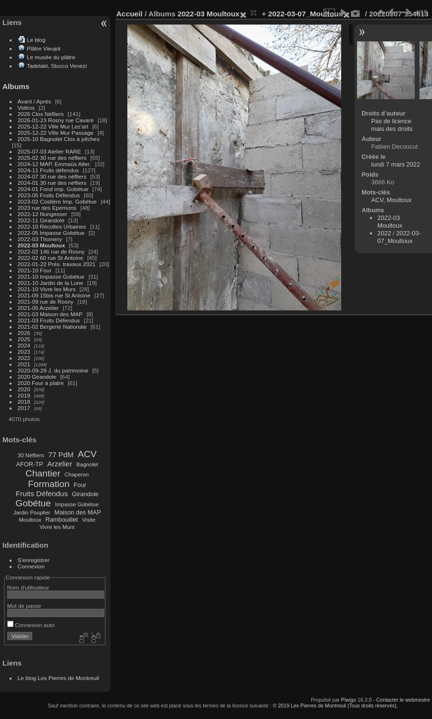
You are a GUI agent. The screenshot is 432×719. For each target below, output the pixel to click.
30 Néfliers (31, 455)
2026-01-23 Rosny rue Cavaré (56, 120)
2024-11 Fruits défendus (48, 170)
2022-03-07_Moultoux (305, 14)
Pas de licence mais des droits (392, 124)
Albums (15, 86)
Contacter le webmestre (403, 700)
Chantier (43, 473)
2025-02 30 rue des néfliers (52, 157)
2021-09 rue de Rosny (46, 301)
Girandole (85, 494)
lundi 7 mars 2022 (395, 164)
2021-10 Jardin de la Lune (51, 283)
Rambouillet (62, 519)
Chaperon (76, 474)
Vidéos (26, 107)
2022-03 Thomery (40, 239)
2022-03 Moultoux (41, 245)
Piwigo (348, 700)
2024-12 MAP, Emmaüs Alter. (54, 164)
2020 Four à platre (41, 383)
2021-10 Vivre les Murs (47, 289)
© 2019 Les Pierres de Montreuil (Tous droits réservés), (335, 705)
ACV (87, 454)
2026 (24, 333)
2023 (24, 351)
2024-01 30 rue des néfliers (53, 183)
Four (80, 484)
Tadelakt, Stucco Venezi (57, 66)
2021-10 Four (35, 270)
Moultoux (30, 520)
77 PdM (61, 454)
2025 (24, 339)
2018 (24, 401)
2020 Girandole (37, 376)
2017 (24, 408)
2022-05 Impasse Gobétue (51, 233)
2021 (24, 364)
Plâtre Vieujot (44, 48)
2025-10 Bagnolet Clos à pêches (59, 139)
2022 (24, 358)
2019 (24, 395)
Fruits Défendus (42, 493)
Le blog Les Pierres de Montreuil (58, 678)
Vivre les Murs (57, 527)
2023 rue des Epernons (47, 208)
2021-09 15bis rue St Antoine (54, 295)
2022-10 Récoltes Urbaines (52, 226)
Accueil (129, 14)
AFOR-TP (29, 464)
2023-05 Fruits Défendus (49, 195)
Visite (89, 520)
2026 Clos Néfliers (41, 114)
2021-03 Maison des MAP (50, 314)
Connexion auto (31, 625)
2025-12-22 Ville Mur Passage (56, 132)
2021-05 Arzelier (38, 308)
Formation (48, 484)
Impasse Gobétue (77, 504)
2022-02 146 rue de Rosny (51, 251)
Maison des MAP (77, 512)
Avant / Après (34, 101)
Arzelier (59, 464)
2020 (24, 389)
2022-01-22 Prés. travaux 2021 (57, 264)
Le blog (36, 40)
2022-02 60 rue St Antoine (51, 258)
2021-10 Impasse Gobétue (51, 276)
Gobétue (33, 503)
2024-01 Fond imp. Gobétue (53, 189)
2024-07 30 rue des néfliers (52, 176)
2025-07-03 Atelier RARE (49, 151)
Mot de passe (24, 606)
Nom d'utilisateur (28, 587)
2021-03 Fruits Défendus (49, 320)
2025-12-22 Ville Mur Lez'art (53, 126)
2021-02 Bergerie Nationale (52, 326)
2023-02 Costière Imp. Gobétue (57, 201)
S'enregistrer (33, 560)
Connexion (31, 566)
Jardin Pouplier (31, 512)
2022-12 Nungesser (42, 214)
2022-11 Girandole (41, 220)
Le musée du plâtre (51, 57)
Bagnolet (87, 464)
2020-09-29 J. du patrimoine (53, 370)
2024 (24, 345)
